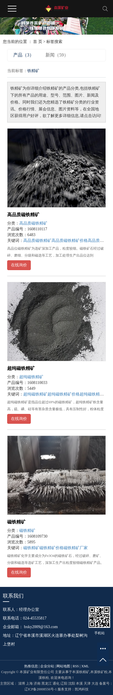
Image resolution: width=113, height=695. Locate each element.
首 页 (37, 41)
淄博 (21, 683)
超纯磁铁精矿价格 (63, 394)
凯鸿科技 (82, 689)
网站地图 (63, 666)
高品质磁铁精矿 (23, 214)
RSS (76, 666)
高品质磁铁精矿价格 (69, 240)
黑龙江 (46, 683)
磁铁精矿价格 (51, 548)
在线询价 (19, 265)
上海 (29, 683)
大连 (94, 683)
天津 (87, 683)
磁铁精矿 (16, 521)
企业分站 (47, 666)
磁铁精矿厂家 (76, 548)
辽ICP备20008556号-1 (40, 689)
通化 (56, 683)
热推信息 (31, 666)
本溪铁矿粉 (99, 672)
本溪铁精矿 (80, 672)
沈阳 (71, 683)
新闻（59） (56, 54)
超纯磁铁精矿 (21, 368)
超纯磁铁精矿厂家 (96, 394)
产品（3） (23, 54)
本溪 (79, 683)
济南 (37, 683)
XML (85, 666)
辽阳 (63, 683)
